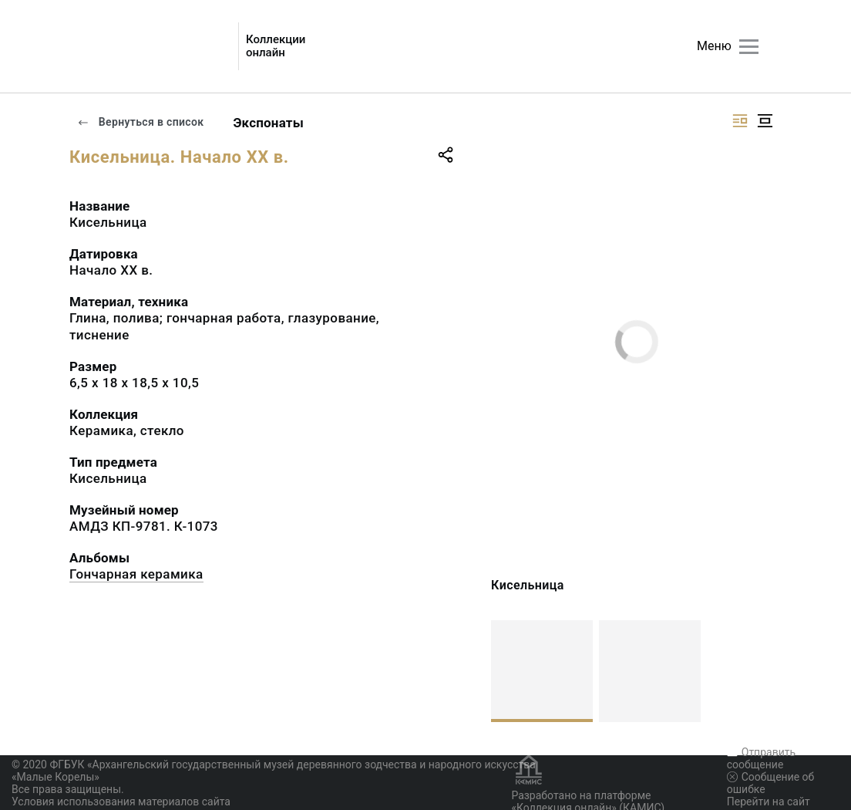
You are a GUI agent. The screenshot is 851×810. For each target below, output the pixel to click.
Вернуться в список (140, 122)
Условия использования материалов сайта (121, 801)
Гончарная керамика (136, 574)
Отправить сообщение (761, 758)
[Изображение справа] (740, 120)
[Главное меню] (749, 47)
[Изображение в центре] (764, 120)
